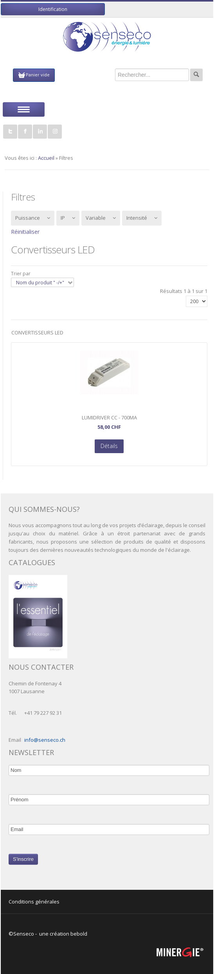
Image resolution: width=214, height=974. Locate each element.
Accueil (46, 157)
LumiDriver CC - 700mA (109, 418)
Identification (52, 9)
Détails (109, 446)
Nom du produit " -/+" (40, 282)
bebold (78, 933)
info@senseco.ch (44, 739)
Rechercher (196, 75)
